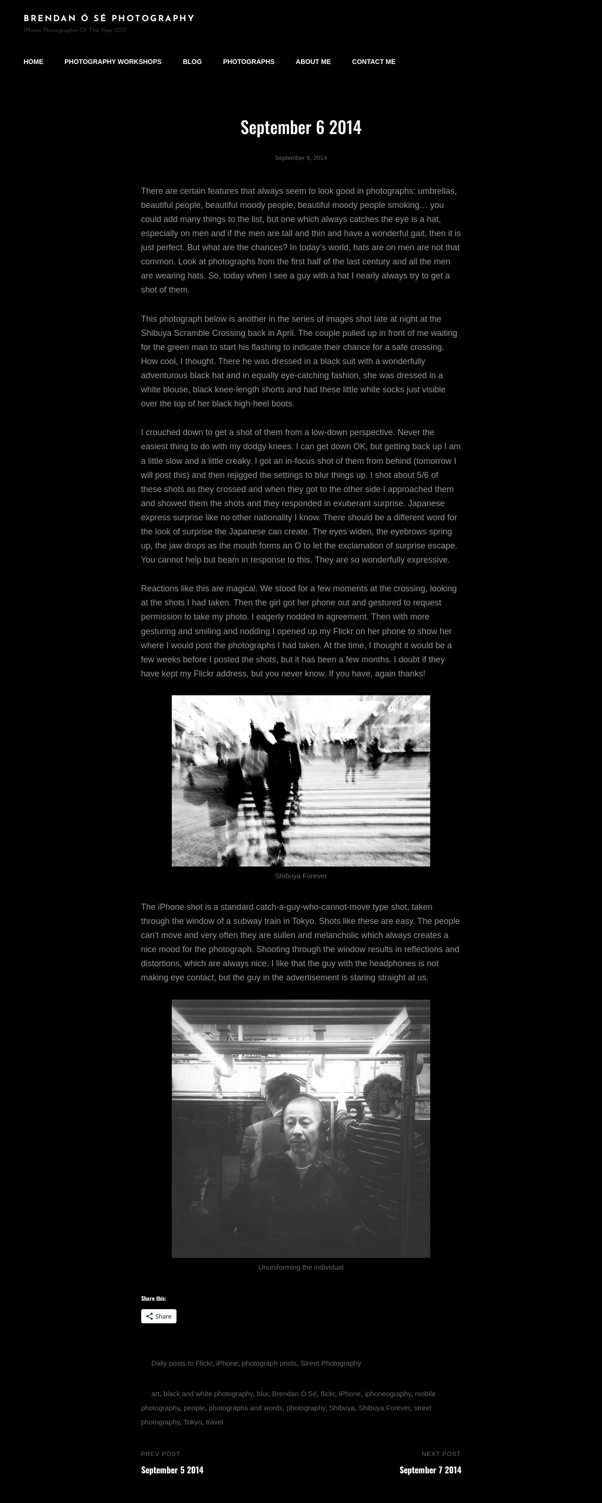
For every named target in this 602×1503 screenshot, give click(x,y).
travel (214, 1422)
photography (306, 1408)
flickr (328, 1394)
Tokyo (193, 1422)
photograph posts (269, 1363)
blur (262, 1394)
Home (33, 61)
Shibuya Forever (384, 1408)
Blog (192, 61)
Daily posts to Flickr (182, 1363)
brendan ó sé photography (109, 19)
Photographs (248, 61)
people (194, 1408)
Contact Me (373, 61)
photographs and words (246, 1408)
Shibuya (341, 1408)
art (156, 1394)
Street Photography (330, 1363)
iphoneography (388, 1394)
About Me (313, 61)
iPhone (227, 1363)
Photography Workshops (112, 61)
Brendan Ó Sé (294, 1394)
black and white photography (208, 1394)
